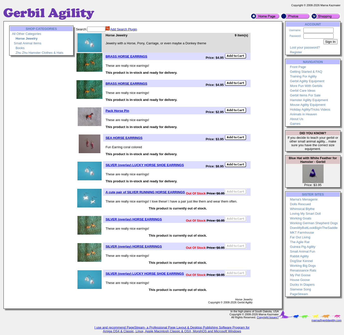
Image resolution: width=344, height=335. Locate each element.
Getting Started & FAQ (306, 71)
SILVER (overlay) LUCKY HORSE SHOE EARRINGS (145, 165)
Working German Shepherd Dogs (314, 223)
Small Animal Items (27, 43)
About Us (296, 119)
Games (295, 124)
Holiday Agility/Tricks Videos (310, 109)
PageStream (299, 294)
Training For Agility (303, 76)
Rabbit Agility (299, 256)
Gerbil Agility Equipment (307, 81)
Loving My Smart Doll (305, 213)
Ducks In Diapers (302, 284)
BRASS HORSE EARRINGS (126, 56)
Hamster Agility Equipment (309, 100)
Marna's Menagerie (304, 199)
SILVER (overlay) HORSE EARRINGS (134, 219)
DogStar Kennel (301, 261)
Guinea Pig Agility (302, 247)
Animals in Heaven (303, 114)
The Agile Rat (299, 242)
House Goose (300, 280)
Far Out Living (300, 237)
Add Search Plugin (123, 29)
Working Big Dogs (303, 266)
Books (19, 48)
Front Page (298, 67)
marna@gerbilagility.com (327, 320)
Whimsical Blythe (302, 209)
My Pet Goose (300, 275)
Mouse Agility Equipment (307, 105)
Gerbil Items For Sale (305, 95)
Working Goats (300, 218)
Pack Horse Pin (117, 111)
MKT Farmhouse (302, 232)
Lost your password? (305, 47)
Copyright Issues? (268, 317)
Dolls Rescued (300, 204)
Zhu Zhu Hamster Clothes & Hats (39, 53)
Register (296, 52)
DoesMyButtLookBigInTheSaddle (314, 228)
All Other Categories (26, 34)
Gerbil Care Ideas (302, 90)
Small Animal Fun (302, 251)
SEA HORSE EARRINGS (124, 138)
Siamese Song (300, 289)
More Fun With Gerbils (306, 86)
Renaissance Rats (303, 270)
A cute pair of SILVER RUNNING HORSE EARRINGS (145, 192)
